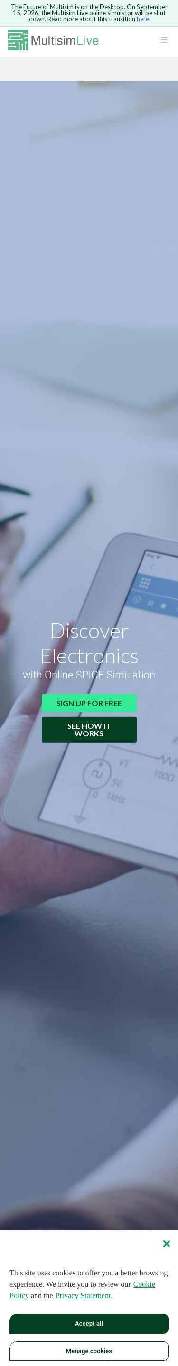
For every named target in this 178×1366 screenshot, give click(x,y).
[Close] (166, 1247)
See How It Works (89, 729)
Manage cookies (89, 1354)
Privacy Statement (83, 1299)
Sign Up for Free (89, 702)
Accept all (89, 1327)
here (143, 19)
